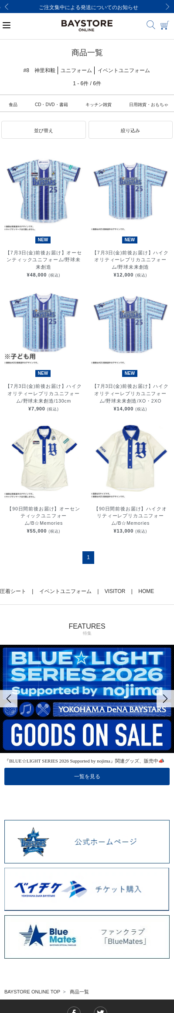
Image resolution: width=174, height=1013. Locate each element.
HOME (146, 591)
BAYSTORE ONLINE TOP (32, 991)
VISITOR (115, 591)
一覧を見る (87, 776)
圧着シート (13, 591)
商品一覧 (79, 991)
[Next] (167, 6)
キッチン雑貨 (98, 104)
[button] (43, 130)
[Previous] (6, 6)
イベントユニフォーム (65, 591)
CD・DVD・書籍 (51, 104)
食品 (13, 104)
